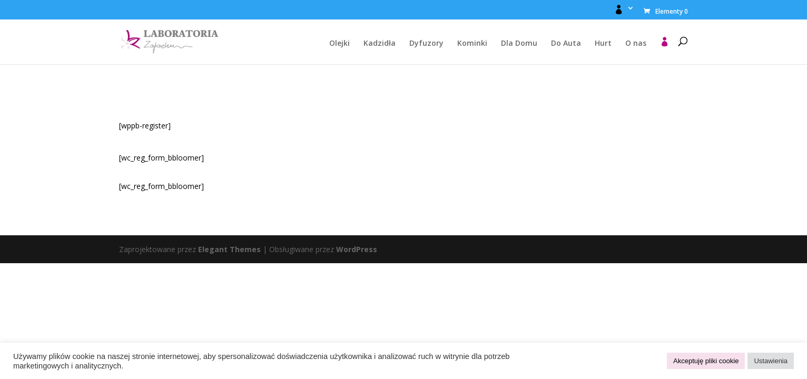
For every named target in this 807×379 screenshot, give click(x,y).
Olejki (339, 43)
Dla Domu (519, 43)
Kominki (472, 43)
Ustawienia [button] (771, 361)
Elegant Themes (229, 249)
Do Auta (566, 43)
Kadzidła (379, 43)
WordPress (356, 249)
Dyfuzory (426, 43)
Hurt (603, 43)
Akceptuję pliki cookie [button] (706, 361)
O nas (635, 43)
